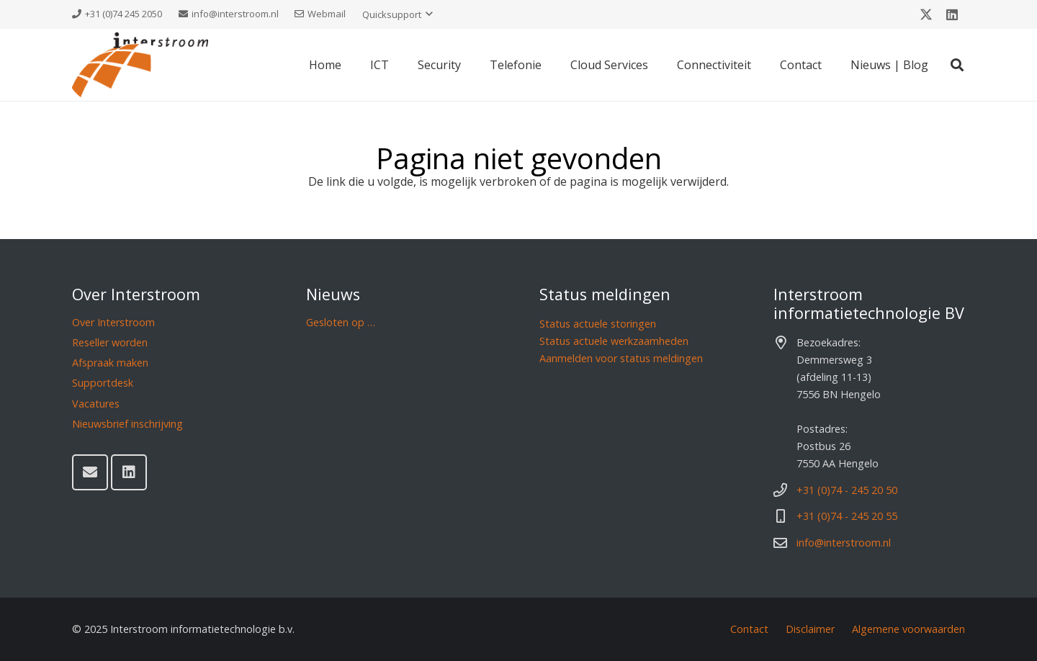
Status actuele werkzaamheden (613, 341)
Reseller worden (110, 342)
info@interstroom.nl (843, 542)
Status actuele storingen (597, 323)
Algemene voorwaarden (908, 629)
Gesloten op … (340, 322)
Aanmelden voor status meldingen (621, 358)
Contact (749, 629)
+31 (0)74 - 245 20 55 (846, 516)
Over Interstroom (113, 322)
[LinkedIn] (952, 14)
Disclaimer (810, 629)
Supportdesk (102, 383)
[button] (397, 14)
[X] (926, 14)
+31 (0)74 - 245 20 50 (846, 490)
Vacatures (96, 403)
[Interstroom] (140, 64)
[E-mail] (90, 472)
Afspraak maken (110, 362)
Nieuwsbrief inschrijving (127, 424)
